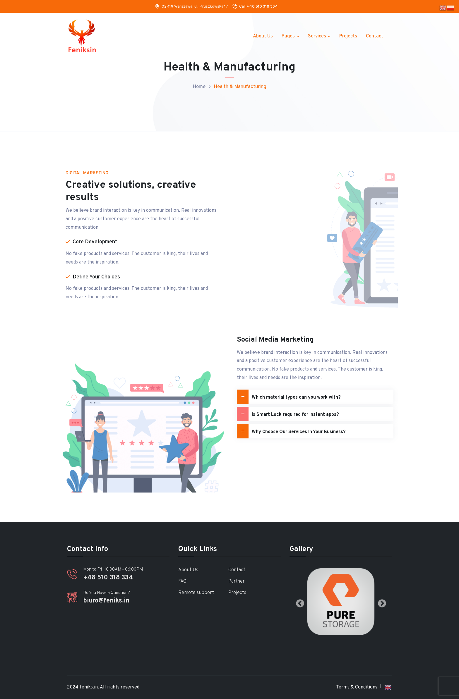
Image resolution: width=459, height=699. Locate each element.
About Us (263, 36)
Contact (374, 36)
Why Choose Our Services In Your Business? (291, 431)
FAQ (182, 581)
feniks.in (89, 687)
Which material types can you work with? (289, 397)
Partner (236, 581)
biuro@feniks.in (106, 601)
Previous (298, 602)
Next (380, 602)
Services (317, 36)
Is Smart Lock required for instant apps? (288, 414)
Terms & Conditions (356, 687)
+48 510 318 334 (262, 6)
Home (199, 87)
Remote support (196, 593)
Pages (288, 36)
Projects (348, 36)
